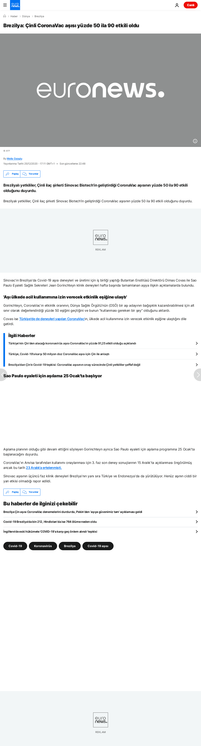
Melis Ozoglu (14, 158)
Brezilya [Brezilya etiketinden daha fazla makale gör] (70, 545)
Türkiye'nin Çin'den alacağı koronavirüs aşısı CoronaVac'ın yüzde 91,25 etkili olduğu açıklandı (72, 343)
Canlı (190, 5)
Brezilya (39, 16)
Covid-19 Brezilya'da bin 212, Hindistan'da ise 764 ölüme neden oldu (50, 521)
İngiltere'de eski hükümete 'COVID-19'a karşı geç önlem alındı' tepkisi (50, 531)
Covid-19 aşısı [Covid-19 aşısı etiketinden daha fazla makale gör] (98, 545)
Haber (14, 16)
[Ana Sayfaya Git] (15, 5)
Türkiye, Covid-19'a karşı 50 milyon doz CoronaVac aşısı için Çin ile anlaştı (58, 354)
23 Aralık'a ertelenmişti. (44, 468)
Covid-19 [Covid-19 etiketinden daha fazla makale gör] (15, 545)
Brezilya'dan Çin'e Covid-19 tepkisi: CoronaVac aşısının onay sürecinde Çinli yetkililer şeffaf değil (74, 364)
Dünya (26, 16)
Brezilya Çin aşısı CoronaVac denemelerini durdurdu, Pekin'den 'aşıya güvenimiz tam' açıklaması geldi (72, 512)
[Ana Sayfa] (4, 16)
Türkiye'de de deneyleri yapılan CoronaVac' (52, 319)
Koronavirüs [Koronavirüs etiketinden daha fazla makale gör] (43, 545)
